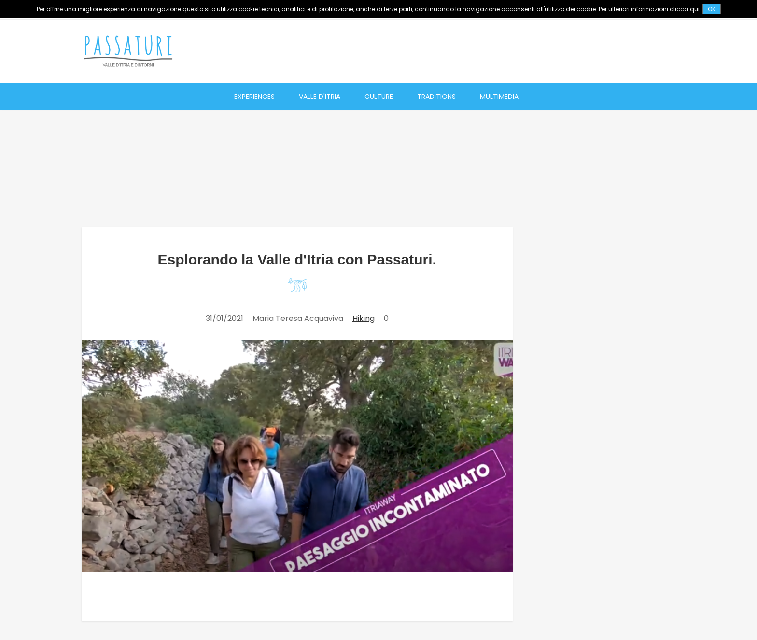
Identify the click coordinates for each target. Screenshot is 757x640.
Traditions (436, 96)
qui (695, 9)
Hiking (363, 318)
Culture (378, 96)
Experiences (254, 96)
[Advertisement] (499, 50)
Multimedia (499, 96)
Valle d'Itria (319, 96)
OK (711, 9)
